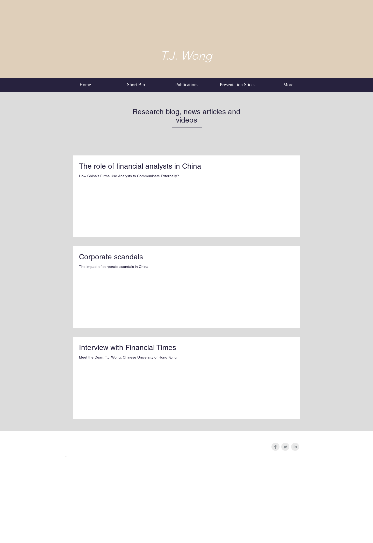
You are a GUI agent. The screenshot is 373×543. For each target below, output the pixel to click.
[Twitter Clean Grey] (285, 447)
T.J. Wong (186, 55)
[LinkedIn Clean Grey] (295, 447)
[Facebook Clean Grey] (275, 447)
